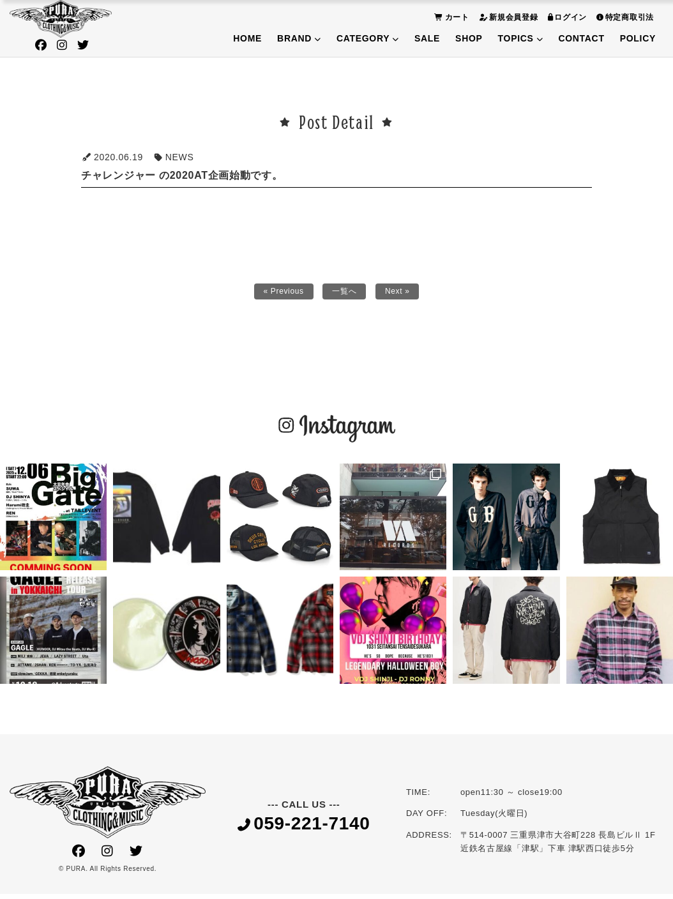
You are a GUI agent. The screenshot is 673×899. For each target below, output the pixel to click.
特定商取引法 (623, 17)
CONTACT (581, 38)
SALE (427, 38)
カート (450, 17)
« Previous (279, 294)
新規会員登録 (507, 17)
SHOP (468, 38)
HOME (247, 38)
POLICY (638, 38)
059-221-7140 (304, 828)
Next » (402, 294)
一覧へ (345, 294)
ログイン (566, 17)
